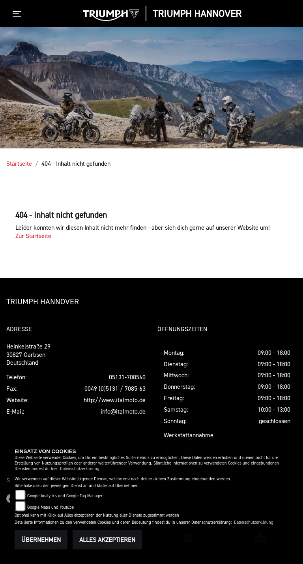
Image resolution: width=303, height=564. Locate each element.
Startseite (19, 163)
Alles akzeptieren (107, 539)
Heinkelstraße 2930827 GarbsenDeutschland (28, 354)
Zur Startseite (33, 236)
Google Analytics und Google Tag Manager (65, 495)
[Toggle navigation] (18, 14)
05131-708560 (127, 377)
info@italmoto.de (123, 411)
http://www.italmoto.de (115, 400)
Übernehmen (41, 539)
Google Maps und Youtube (50, 507)
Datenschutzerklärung (79, 468)
